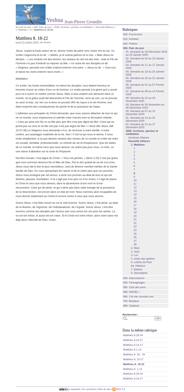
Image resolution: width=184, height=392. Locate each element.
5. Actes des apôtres (143, 258)
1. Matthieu (22, 29)
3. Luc (134, 255)
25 (135, 233)
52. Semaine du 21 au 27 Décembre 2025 (140, 126)
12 (135, 187)
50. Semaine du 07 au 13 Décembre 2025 (140, 113)
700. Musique (131, 301)
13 (135, 191)
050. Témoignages (134, 282)
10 (135, 180)
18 (135, 208)
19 (135, 212)
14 (135, 194)
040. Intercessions (134, 278)
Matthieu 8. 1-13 (132, 369)
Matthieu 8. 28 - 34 (134, 354)
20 (135, 215)
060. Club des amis (134, 287)
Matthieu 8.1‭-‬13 (132, 349)
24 (135, 230)
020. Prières (130, 43)
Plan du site (104, 389)
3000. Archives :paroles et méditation (73, 27)
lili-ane (47, 42)
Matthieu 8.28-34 (133, 373)
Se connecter (89, 389)
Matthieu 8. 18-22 (133, 364)
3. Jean (135, 251)
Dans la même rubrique (139, 330)
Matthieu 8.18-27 (133, 378)
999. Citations (131, 305)
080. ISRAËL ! (131, 291)
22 (135, 223)
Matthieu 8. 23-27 (133, 359)
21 (135, 219)
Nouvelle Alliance (105, 27)
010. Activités (131, 38)
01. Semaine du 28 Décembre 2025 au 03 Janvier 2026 (146, 53)
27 (135, 240)
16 (135, 201)
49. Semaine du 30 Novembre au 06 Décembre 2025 (145, 106)
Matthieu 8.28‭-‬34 (133, 335)
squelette (75, 389)
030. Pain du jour (42, 27)
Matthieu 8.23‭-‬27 (133, 340)
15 (135, 198)
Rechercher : (130, 314)
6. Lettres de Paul (141, 262)
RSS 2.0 (118, 389)
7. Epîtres (136, 269)
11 (135, 183)
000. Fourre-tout (132, 34)
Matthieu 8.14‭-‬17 (133, 344)
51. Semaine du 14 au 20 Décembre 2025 (140, 119)
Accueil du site (23, 27)
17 (135, 205)
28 (135, 244)
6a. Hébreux (138, 265)
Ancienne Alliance (138, 137)
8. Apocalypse (139, 272)
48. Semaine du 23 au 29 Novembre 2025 (140, 99)
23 (135, 226)
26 (135, 237)
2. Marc (135, 247)
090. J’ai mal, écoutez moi (138, 296)
